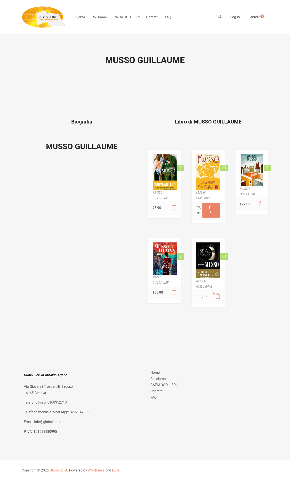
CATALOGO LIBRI (127, 17)
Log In (235, 17)
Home (80, 17)
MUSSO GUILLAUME (82, 146)
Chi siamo (99, 17)
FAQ (168, 17)
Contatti (152, 17)
